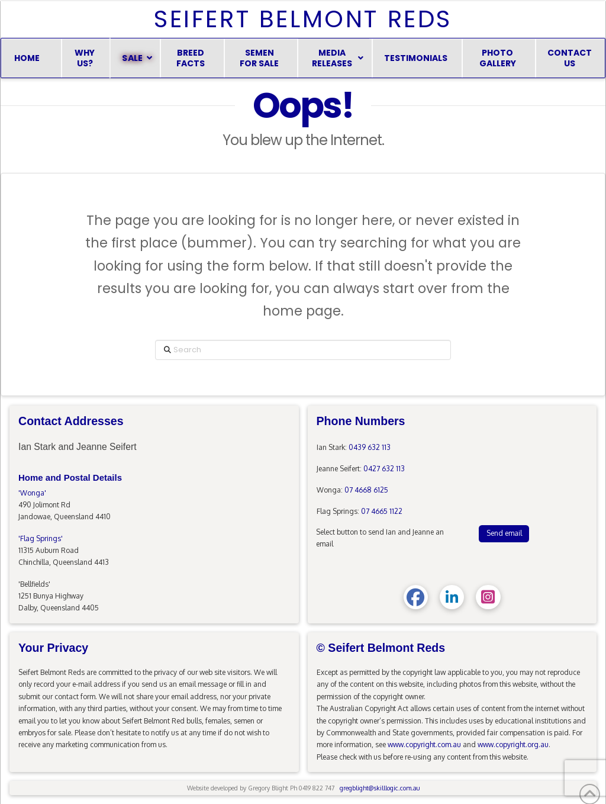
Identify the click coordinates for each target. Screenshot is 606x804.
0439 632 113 (370, 447)
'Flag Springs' (40, 538)
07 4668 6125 (366, 489)
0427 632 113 (384, 468)
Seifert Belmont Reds (303, 19)
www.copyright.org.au (513, 744)
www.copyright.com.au (424, 744)
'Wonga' (32, 492)
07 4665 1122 (381, 511)
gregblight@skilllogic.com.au (380, 788)
